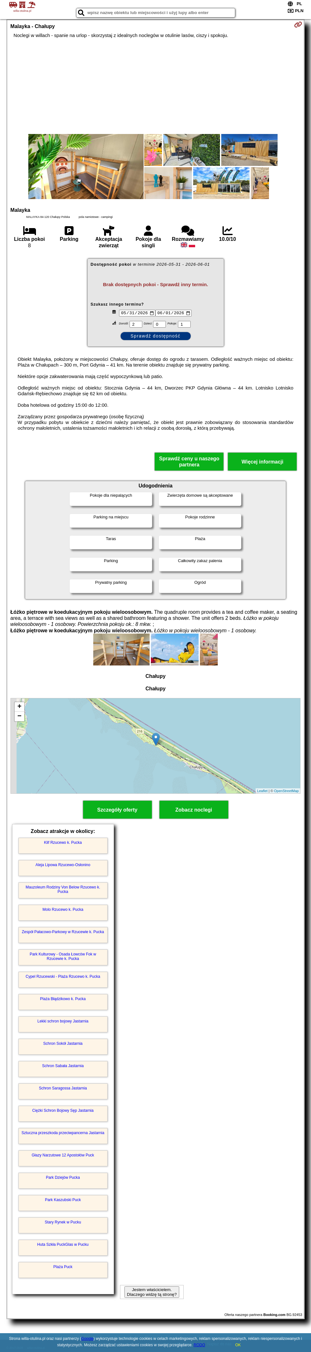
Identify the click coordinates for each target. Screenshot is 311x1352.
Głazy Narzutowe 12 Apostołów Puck (63, 1155)
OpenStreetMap (286, 791)
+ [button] (19, 707)
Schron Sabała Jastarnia (63, 1066)
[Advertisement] (156, 86)
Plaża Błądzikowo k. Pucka (63, 999)
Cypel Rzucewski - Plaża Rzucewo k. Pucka (63, 976)
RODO (199, 1345)
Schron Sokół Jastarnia (62, 1043)
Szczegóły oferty (117, 810)
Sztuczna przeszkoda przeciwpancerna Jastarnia (62, 1133)
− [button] (19, 716)
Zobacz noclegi (193, 810)
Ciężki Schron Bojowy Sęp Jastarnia (63, 1110)
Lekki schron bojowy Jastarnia (63, 1021)
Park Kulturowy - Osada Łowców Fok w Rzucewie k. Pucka (63, 956)
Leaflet (262, 791)
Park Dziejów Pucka (63, 1177)
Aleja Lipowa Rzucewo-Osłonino (63, 865)
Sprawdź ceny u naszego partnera (189, 461)
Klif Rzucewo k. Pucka (63, 842)
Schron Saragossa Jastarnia (63, 1088)
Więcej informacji (262, 461)
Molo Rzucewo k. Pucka (63, 909)
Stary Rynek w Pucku (63, 1222)
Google (87, 1338)
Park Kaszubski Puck (63, 1200)
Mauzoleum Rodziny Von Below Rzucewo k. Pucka (62, 889)
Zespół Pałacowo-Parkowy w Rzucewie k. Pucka (63, 932)
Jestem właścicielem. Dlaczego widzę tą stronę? (152, 1292)
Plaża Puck (63, 1267)
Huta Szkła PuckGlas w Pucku (62, 1244)
